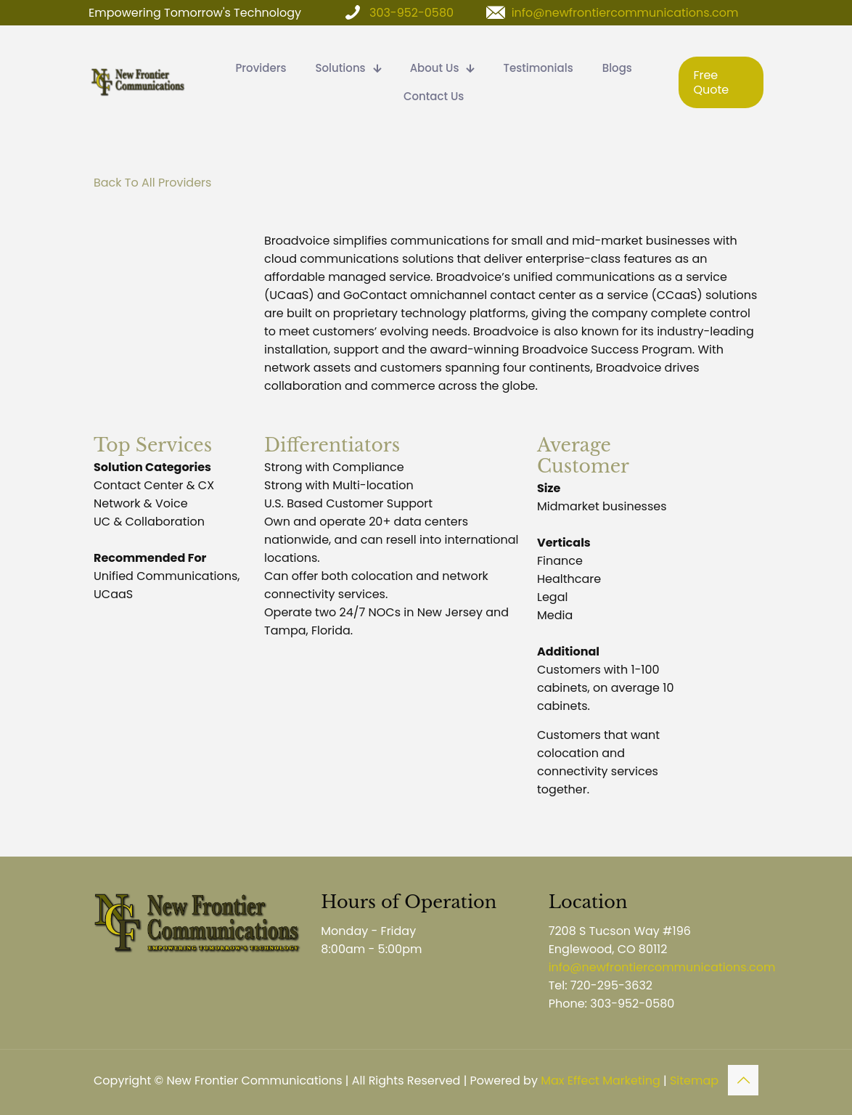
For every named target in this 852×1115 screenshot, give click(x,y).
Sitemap (694, 1080)
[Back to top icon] (743, 1080)
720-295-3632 (611, 985)
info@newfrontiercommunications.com (625, 12)
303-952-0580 (411, 12)
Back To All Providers (152, 182)
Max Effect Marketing (600, 1080)
